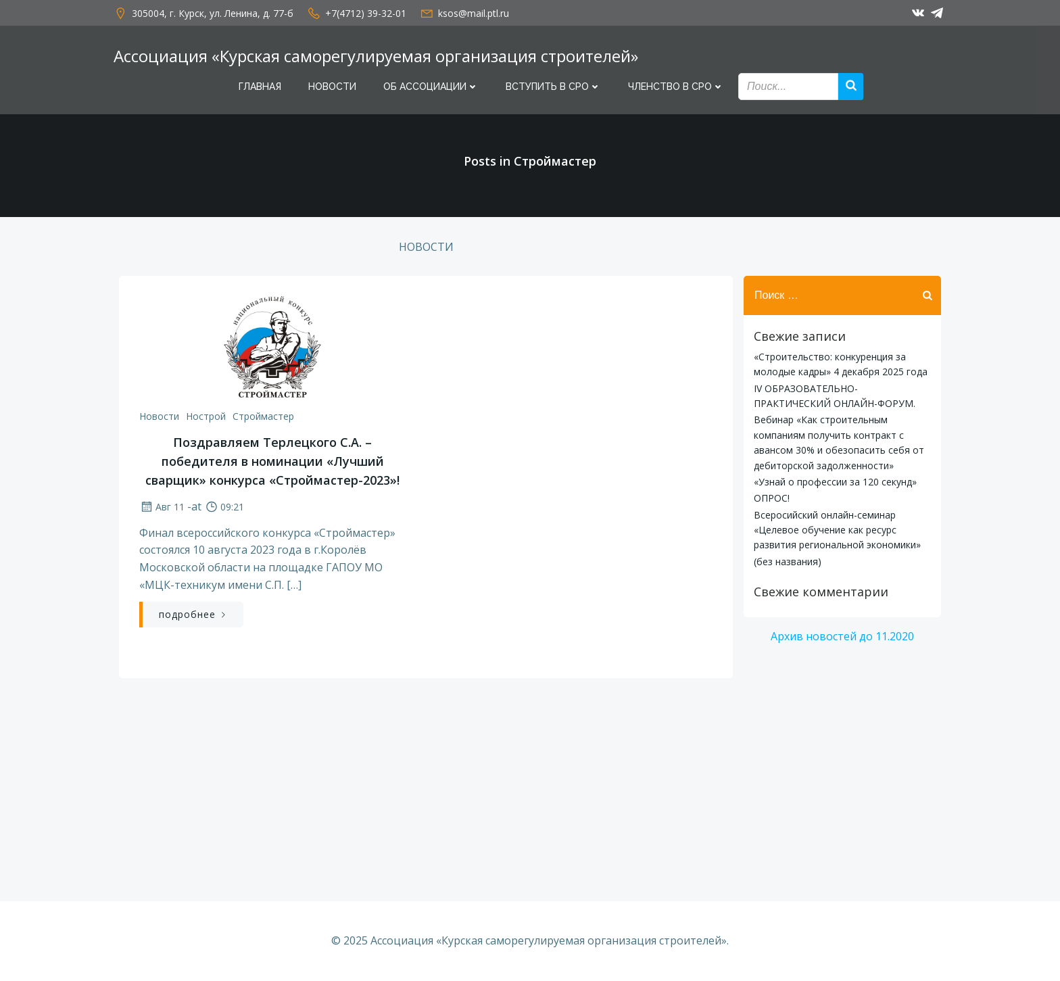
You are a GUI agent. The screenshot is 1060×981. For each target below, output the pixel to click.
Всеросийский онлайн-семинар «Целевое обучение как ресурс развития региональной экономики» (837, 530)
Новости (332, 86)
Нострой (206, 416)
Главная (260, 86)
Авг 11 (162, 506)
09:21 (224, 506)
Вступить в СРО (553, 86)
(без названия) (787, 561)
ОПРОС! (772, 498)
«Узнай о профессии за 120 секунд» (835, 481)
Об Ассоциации (431, 86)
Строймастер (263, 416)
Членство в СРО (676, 86)
